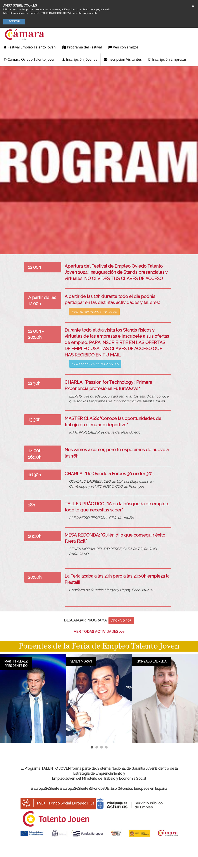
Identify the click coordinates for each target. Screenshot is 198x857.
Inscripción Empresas (167, 59)
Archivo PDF (121, 620)
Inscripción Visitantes (123, 59)
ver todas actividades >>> (99, 632)
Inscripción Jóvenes (79, 59)
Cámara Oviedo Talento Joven (29, 59)
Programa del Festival (82, 47)
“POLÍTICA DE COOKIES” (55, 13)
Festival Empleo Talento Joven (29, 47)
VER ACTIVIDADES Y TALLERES (94, 311)
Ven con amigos (123, 47)
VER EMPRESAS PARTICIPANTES (95, 364)
